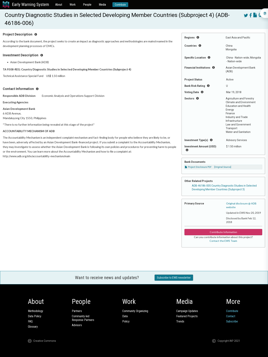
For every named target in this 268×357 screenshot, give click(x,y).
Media (102, 4)
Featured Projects (187, 316)
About (58, 4)
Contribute (120, 4)
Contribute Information (223, 232)
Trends (180, 321)
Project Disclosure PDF (198, 167)
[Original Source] (222, 167)
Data (125, 316)
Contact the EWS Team (223, 240)
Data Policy (34, 316)
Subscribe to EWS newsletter (174, 277)
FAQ (30, 321)
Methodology (35, 311)
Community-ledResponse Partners (83, 318)
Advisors (77, 325)
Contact (230, 316)
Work (73, 4)
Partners (77, 311)
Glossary (33, 326)
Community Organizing (135, 311)
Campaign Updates (187, 311)
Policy (126, 321)
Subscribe (232, 321)
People (87, 4)
